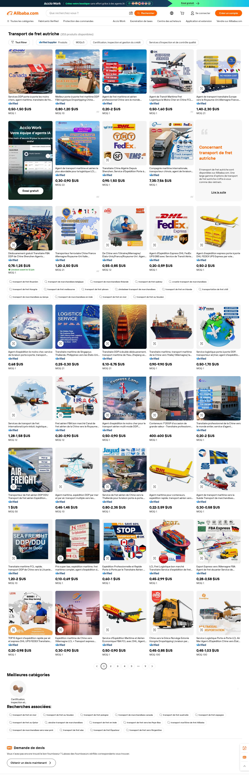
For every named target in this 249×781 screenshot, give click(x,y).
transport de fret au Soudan (148, 297)
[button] (131, 13)
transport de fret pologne (94, 715)
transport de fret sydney (148, 281)
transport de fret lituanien (23, 281)
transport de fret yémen (94, 289)
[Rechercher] (145, 13)
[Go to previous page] (97, 666)
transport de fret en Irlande (177, 289)
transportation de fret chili (213, 289)
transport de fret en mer (113, 297)
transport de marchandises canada (134, 715)
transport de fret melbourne (59, 289)
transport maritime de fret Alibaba (185, 722)
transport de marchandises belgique (64, 281)
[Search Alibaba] (87, 13)
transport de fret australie (173, 715)
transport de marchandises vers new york (31, 730)
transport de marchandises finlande (109, 281)
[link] (244, 748)
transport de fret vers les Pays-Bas (142, 722)
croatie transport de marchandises (187, 281)
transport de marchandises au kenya (28, 297)
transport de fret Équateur (104, 730)
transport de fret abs (72, 730)
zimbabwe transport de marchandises (135, 289)
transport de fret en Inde (103, 722)
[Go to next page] (152, 666)
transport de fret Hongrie (23, 289)
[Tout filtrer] (19, 42)
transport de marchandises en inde (74, 297)
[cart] (183, 13)
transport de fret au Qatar (23, 722)
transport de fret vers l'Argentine (144, 730)
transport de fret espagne (209, 715)
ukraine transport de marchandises (64, 722)
